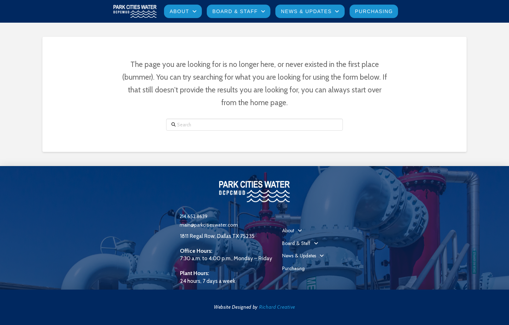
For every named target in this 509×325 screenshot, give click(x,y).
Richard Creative (277, 307)
